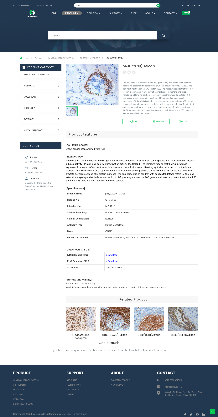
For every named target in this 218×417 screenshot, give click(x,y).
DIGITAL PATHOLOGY (33, 130)
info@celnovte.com (44, 5)
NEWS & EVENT (118, 385)
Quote (182, 121)
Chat (134, 121)
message (158, 121)
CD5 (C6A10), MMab (114, 335)
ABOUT (150, 13)
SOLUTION (94, 13)
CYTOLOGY (28, 119)
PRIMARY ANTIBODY (90, 58)
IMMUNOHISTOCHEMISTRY (61, 58)
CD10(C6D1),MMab (149, 335)
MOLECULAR (29, 97)
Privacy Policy (80, 414)
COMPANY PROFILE (120, 380)
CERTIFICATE (72, 389)
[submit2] (158, 5)
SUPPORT (115, 13)
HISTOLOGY (29, 108)
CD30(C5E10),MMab (183, 335)
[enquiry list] (186, 13)
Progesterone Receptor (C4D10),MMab (80, 338)
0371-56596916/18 (23, 5)
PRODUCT (71, 13)
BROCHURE (71, 380)
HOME (53, 13)
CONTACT (170, 13)
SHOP (134, 13)
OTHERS (70, 394)
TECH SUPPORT (73, 385)
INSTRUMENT (29, 86)
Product (38, 58)
